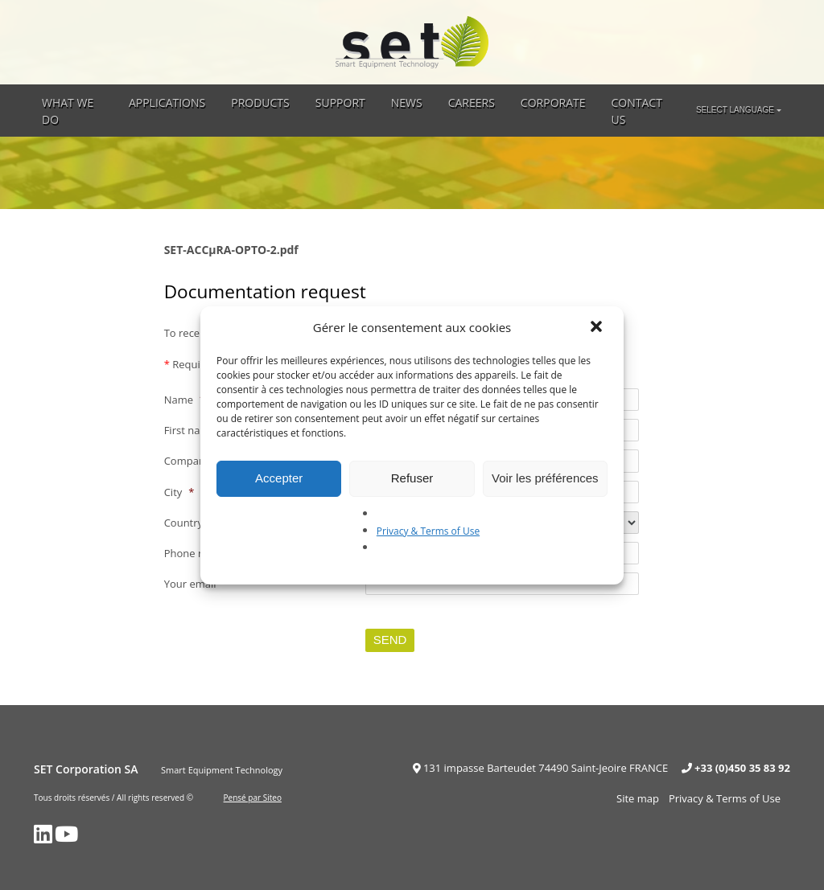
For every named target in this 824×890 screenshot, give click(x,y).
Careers (471, 102)
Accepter (279, 478)
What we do (67, 111)
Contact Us (637, 111)
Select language (735, 109)
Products (260, 102)
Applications (167, 102)
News (406, 102)
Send (390, 639)
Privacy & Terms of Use (428, 531)
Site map (637, 798)
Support (340, 102)
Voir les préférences (545, 478)
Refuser (412, 478)
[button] (598, 328)
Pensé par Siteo (253, 797)
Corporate (553, 102)
